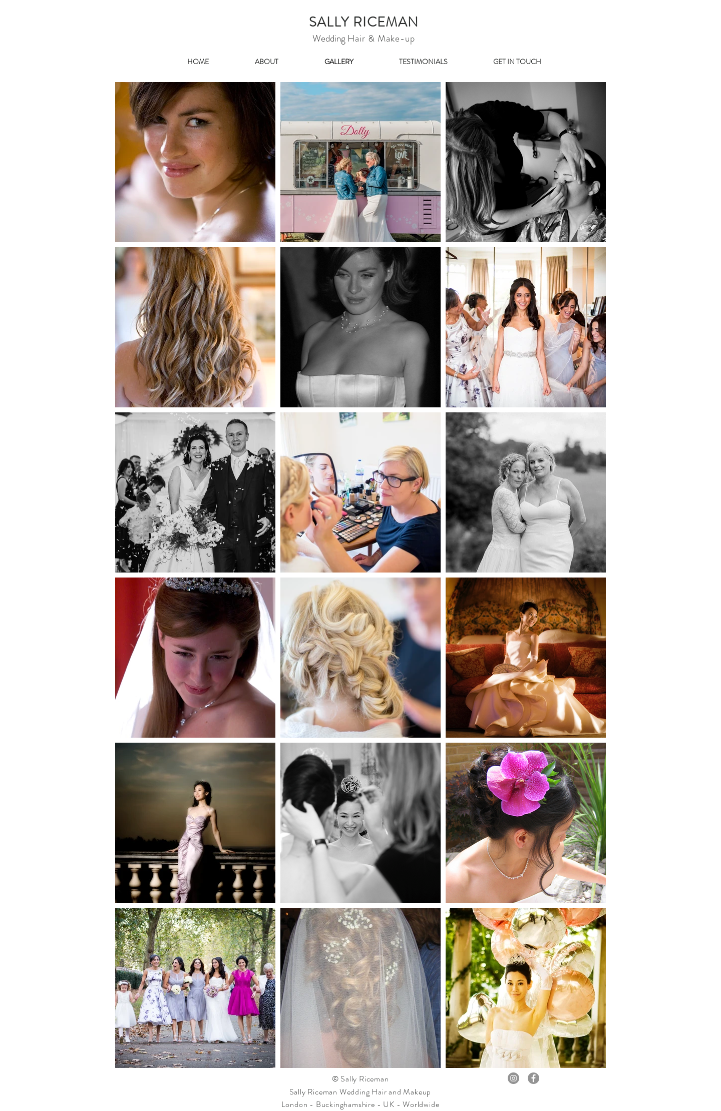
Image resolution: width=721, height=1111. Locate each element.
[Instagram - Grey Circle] (513, 1078)
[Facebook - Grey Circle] (533, 1078)
